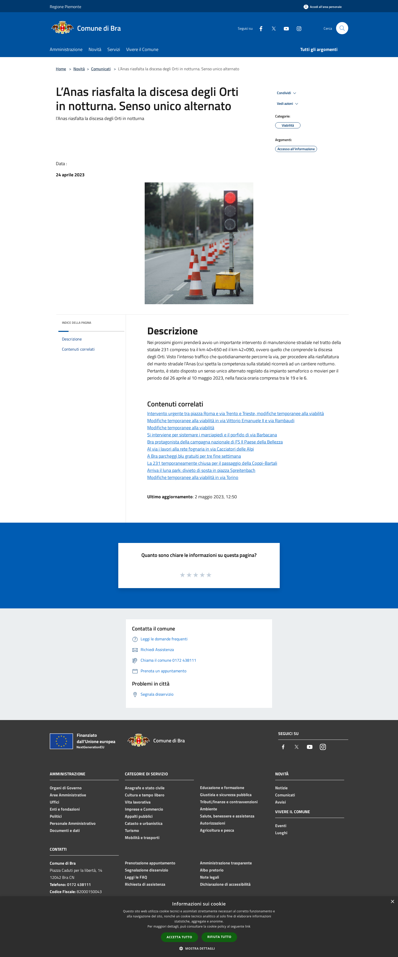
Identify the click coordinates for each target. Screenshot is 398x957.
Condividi (287, 93)
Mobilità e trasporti (142, 837)
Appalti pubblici (139, 816)
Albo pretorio (212, 870)
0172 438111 (79, 884)
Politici (56, 816)
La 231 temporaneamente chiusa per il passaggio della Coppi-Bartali (212, 463)
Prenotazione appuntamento (150, 863)
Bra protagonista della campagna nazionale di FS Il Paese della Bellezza (215, 441)
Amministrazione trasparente (226, 863)
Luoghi (281, 833)
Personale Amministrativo (73, 823)
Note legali (209, 877)
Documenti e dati (65, 830)
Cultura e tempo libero (144, 795)
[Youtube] (284, 28)
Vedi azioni (288, 104)
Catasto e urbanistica (143, 823)
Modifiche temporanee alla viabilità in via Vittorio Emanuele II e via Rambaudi (220, 420)
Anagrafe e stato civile (144, 788)
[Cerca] (342, 28)
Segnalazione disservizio (146, 870)
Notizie (281, 788)
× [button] (392, 902)
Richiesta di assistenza (145, 884)
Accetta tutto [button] (179, 937)
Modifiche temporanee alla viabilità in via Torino (192, 477)
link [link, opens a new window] (248, 926)
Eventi (280, 826)
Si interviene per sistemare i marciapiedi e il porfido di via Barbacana (212, 434)
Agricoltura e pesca (217, 830)
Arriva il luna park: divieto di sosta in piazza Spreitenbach (201, 470)
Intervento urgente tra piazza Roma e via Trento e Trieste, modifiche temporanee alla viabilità (235, 413)
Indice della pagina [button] (76, 322)
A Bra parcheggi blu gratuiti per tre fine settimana (194, 456)
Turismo (132, 830)
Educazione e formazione (222, 787)
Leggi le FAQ (136, 877)
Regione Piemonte (65, 7)
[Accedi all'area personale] (322, 7)
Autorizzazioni (212, 823)
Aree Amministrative (68, 795)
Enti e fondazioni (65, 809)
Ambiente (208, 809)
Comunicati (101, 69)
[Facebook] (259, 28)
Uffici (54, 802)
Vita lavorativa (138, 802)
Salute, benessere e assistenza (227, 816)
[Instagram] (297, 28)
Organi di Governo (66, 788)
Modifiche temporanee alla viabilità (180, 427)
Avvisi (280, 802)
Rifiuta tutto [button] (219, 937)
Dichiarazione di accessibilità (225, 884)
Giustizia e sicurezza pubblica (226, 795)
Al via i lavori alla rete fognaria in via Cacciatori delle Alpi (200, 449)
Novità (79, 69)
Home (61, 69)
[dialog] (199, 926)
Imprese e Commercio (144, 809)
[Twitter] (272, 28)
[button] (199, 948)
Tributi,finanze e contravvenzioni (229, 802)
